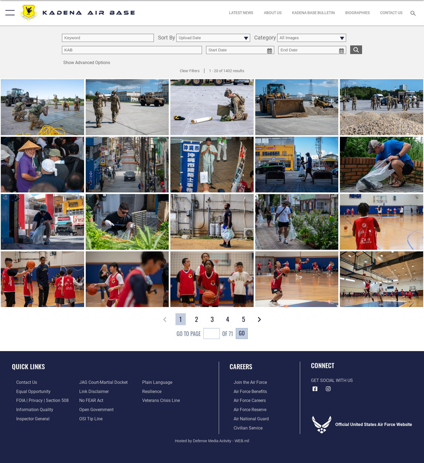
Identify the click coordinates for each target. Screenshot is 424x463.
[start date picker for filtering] (240, 50)
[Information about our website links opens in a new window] (92, 391)
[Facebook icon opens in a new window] (315, 389)
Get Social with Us (332, 380)
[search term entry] (108, 38)
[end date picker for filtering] (312, 50)
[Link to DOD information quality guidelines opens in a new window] (30, 409)
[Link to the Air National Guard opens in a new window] (247, 418)
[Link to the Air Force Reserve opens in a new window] (246, 409)
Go (242, 333)
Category (265, 38)
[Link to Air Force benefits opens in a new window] (246, 391)
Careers (241, 366)
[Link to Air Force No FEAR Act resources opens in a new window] (90, 400)
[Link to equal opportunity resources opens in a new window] (29, 391)
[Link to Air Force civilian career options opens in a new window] (244, 427)
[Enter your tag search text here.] (132, 50)
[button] (9, 13)
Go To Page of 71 (205, 334)
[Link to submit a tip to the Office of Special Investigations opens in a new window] (89, 418)
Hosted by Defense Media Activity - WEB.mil (212, 440)
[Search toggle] (414, 13)
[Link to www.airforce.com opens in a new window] (246, 382)
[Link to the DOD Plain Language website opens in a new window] (159, 382)
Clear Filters (190, 71)
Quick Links (28, 366)
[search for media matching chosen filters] (356, 49)
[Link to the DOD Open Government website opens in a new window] (95, 409)
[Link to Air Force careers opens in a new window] (246, 400)
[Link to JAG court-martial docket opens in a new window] (102, 382)
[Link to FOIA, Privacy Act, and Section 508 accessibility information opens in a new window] (38, 400)
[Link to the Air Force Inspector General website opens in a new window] (28, 418)
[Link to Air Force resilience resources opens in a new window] (153, 391)
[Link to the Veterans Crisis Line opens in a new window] (162, 400)
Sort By (166, 38)
